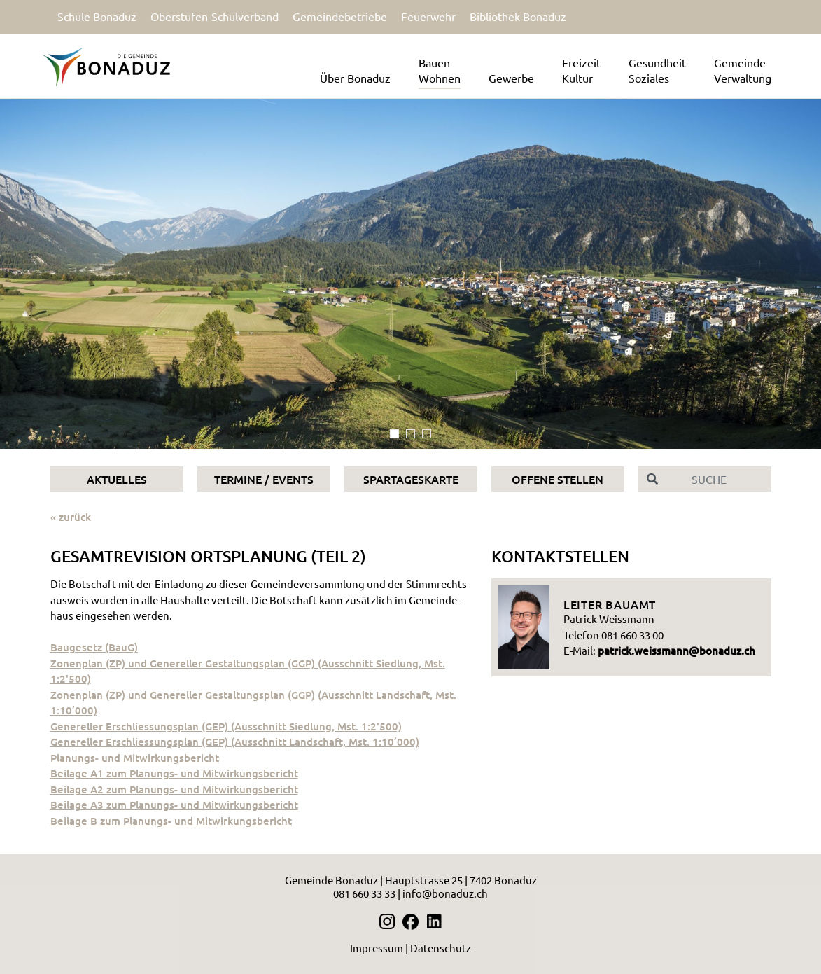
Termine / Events (264, 479)
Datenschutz (440, 947)
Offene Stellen (557, 479)
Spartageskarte (410, 479)
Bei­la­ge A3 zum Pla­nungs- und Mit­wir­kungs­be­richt (174, 805)
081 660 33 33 (364, 893)
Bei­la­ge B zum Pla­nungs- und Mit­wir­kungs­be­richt (171, 821)
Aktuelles (117, 479)
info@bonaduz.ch (445, 893)
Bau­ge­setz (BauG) (94, 647)
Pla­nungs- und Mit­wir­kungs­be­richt (134, 758)
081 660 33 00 (632, 634)
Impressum (376, 947)
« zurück (70, 517)
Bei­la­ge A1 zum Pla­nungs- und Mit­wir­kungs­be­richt (174, 773)
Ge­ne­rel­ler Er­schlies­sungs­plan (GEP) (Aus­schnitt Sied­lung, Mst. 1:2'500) (226, 726)
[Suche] (718, 479)
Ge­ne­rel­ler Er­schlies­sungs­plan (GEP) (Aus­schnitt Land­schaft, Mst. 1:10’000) (234, 742)
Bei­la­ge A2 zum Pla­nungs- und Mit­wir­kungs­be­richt (174, 789)
